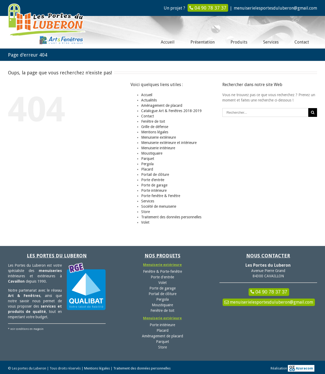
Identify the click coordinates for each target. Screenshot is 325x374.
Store (145, 211)
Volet (145, 222)
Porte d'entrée (162, 277)
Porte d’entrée (152, 179)
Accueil (146, 94)
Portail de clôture (155, 174)
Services (147, 201)
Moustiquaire (151, 153)
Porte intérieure (154, 190)
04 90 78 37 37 (207, 8)
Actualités (149, 100)
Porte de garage (154, 185)
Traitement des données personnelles (171, 217)
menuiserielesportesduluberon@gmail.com (275, 8)
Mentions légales (154, 132)
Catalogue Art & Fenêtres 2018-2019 (171, 110)
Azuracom (301, 368)
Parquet (147, 158)
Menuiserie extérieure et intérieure (169, 142)
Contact (147, 116)
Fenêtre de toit (153, 121)
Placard (147, 169)
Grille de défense (154, 126)
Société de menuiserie (158, 206)
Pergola (147, 164)
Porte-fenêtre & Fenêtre (160, 195)
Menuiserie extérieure (158, 137)
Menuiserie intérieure (158, 148)
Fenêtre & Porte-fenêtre (162, 271)
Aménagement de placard (161, 105)
